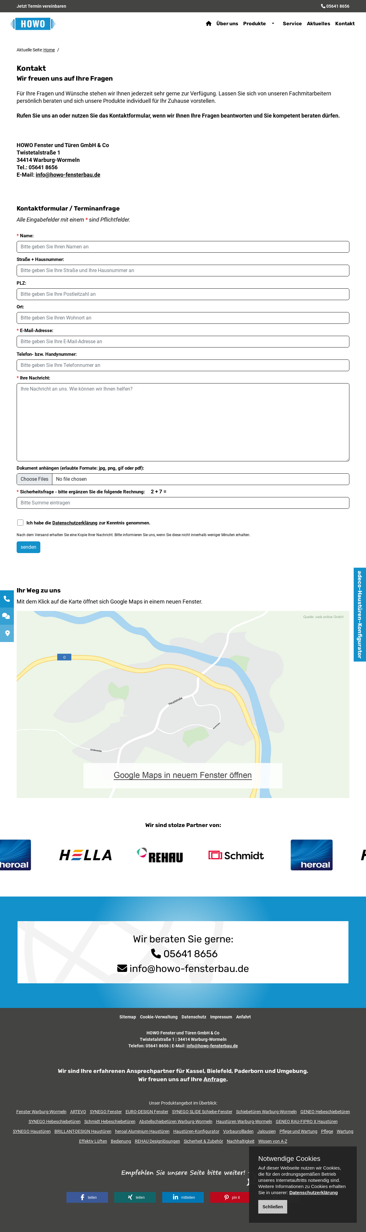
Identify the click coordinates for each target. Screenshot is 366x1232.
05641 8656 (337, 6)
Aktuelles (316, 23)
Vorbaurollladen (238, 1131)
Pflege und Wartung (298, 1131)
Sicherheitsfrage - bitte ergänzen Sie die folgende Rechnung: (92, 492)
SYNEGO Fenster (106, 1111)
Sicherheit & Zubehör (203, 1141)
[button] (87, 1197)
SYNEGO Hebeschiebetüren (55, 1121)
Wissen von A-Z (272, 1141)
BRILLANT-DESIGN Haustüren (82, 1131)
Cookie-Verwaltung (159, 1016)
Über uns (225, 23)
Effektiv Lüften (93, 1141)
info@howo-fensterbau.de (68, 174)
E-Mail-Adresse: (35, 330)
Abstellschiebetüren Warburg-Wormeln (175, 1121)
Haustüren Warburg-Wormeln (244, 1121)
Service (290, 23)
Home (49, 49)
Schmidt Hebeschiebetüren (109, 1121)
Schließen (273, 1206)
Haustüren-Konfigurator (196, 1131)
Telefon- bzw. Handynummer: (47, 354)
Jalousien (266, 1131)
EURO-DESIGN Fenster (147, 1111)
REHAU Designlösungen (157, 1141)
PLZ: (21, 283)
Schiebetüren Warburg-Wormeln (266, 1111)
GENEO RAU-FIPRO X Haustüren (307, 1121)
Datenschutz (194, 1016)
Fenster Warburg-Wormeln (41, 1111)
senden (28, 547)
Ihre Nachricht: (33, 378)
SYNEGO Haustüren (32, 1131)
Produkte (252, 23)
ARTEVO (78, 1111)
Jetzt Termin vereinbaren (41, 6)
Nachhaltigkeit (241, 1141)
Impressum (221, 1016)
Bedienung (121, 1141)
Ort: (20, 307)
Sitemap (127, 1016)
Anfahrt (243, 1016)
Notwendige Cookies (289, 1159)
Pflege (327, 1131)
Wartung (345, 1131)
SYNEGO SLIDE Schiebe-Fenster (202, 1111)
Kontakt (343, 23)
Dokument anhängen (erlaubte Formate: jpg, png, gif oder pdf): (80, 468)
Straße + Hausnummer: (40, 259)
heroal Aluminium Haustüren (142, 1131)
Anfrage (214, 1079)
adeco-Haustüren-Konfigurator (359, 614)
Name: (25, 236)
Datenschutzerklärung (75, 523)
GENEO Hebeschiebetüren (325, 1111)
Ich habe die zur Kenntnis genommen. (83, 522)
